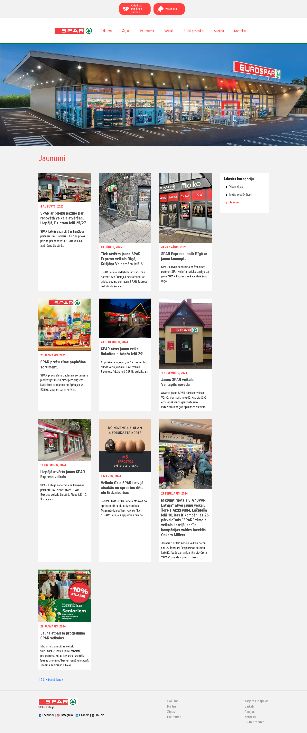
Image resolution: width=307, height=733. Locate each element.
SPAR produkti (194, 31)
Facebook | (47, 715)
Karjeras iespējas (257, 701)
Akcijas (219, 31)
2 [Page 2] (41, 680)
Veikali (168, 31)
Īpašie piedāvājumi (239, 195)
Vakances (166, 9)
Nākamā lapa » (54, 680)
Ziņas (126, 31)
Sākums (106, 31)
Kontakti (240, 31)
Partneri (173, 707)
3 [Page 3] (44, 680)
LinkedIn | (83, 715)
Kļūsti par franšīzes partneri (132, 9)
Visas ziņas (234, 187)
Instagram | (65, 715)
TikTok (98, 715)
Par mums (147, 31)
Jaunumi (233, 202)
